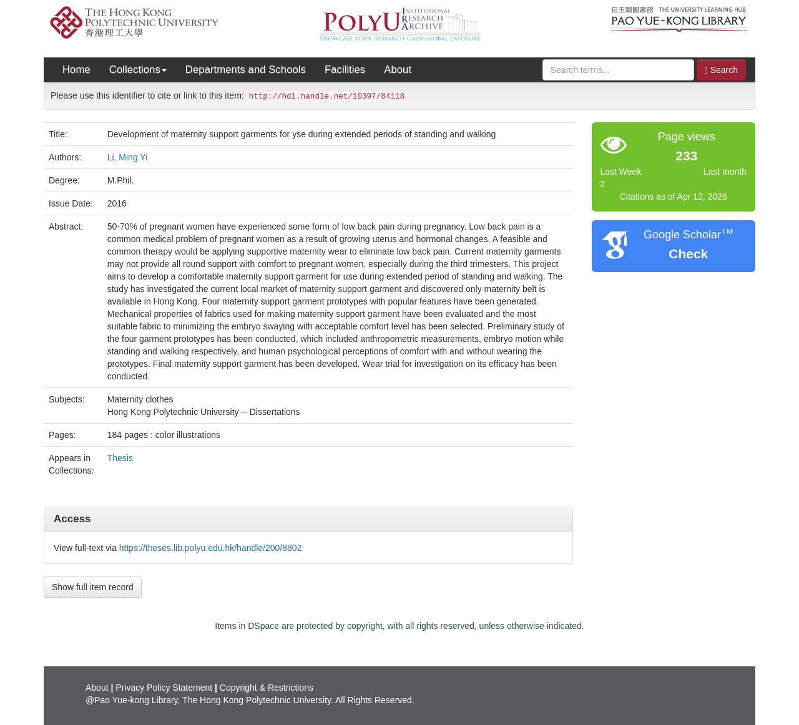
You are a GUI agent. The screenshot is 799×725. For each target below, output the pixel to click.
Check (688, 253)
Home (76, 69)
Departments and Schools (245, 69)
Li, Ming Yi (127, 157)
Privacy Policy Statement (163, 688)
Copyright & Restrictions (266, 688)
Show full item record (93, 587)
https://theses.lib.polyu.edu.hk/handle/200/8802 (210, 548)
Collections (138, 69)
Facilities (345, 69)
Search (721, 70)
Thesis (120, 458)
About (397, 69)
